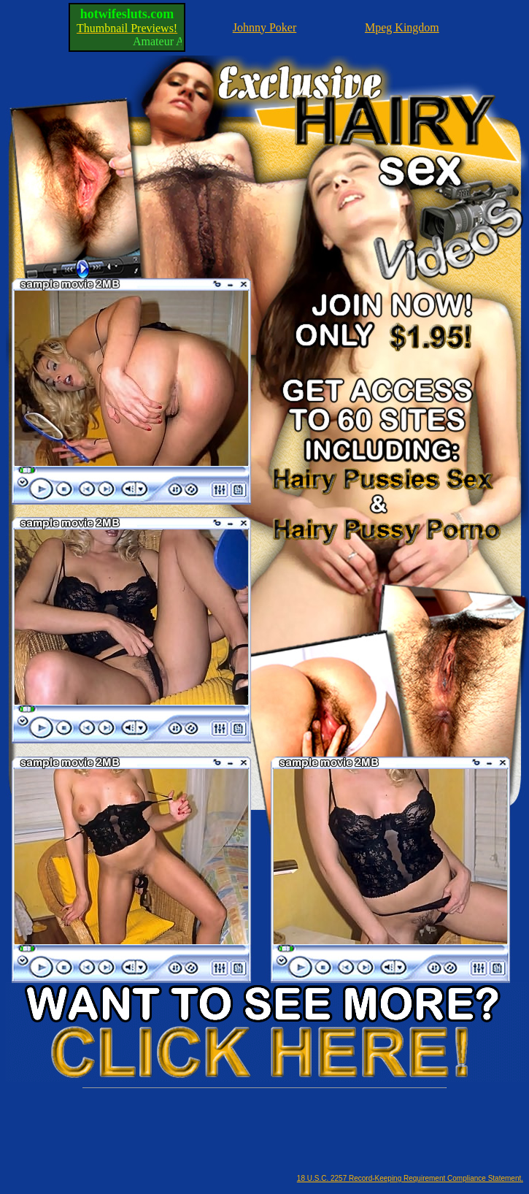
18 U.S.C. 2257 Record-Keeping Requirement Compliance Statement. (410, 1178)
